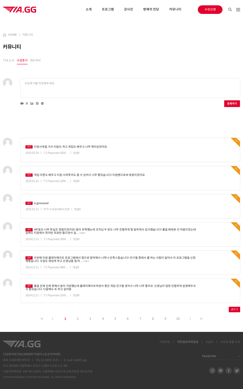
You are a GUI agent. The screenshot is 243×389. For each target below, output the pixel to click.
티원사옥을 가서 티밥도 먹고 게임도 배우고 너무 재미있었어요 (66, 147)
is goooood (37, 203)
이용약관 (164, 342)
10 (178, 319)
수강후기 (22, 60)
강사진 (128, 9)
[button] (22, 103)
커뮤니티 (175, 9)
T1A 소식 (8, 60)
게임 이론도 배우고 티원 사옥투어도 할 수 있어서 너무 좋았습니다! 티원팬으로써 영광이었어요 (85, 175)
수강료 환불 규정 (230, 342)
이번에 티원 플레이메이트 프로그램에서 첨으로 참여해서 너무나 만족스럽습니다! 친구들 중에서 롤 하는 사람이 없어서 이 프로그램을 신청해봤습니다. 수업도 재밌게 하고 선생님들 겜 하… (110, 259)
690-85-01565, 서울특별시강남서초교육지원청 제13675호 (58, 371)
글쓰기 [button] (234, 309)
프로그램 (108, 9)
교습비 (209, 342)
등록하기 (232, 103)
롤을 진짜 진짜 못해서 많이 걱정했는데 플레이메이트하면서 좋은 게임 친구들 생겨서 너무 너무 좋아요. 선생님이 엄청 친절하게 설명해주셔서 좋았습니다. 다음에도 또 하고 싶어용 (110, 287)
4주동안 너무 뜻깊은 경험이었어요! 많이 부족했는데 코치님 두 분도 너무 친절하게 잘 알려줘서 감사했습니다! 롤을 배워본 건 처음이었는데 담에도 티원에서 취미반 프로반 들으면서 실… (110, 231)
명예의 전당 (151, 9)
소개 (89, 9)
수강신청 (210, 9)
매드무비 (35, 60)
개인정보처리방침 (187, 342)
